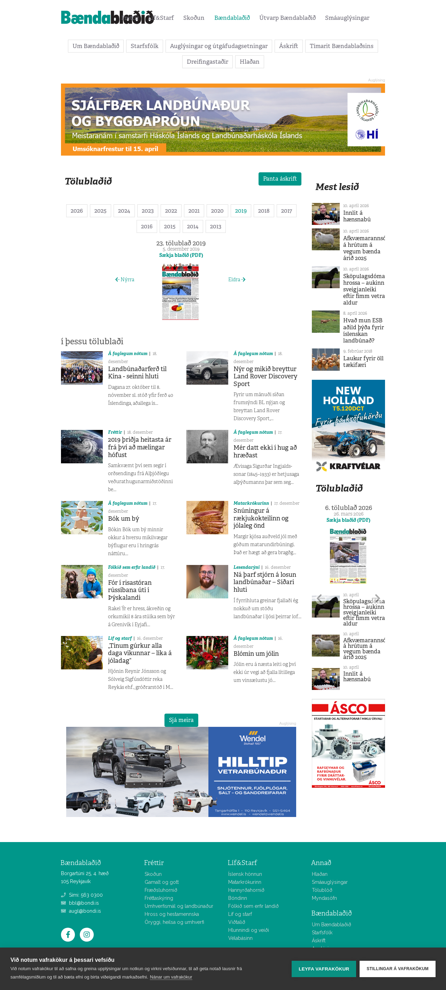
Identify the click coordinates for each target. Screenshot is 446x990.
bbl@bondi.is (80, 903)
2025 (100, 210)
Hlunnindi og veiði (248, 930)
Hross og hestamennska (172, 914)
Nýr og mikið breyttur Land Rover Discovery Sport (265, 376)
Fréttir (130, 18)
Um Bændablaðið (95, 46)
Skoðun (194, 18)
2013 (215, 226)
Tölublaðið (88, 181)
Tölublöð (322, 890)
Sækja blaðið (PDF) (181, 255)
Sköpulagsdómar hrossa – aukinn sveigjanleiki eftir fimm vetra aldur (365, 290)
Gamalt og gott (162, 882)
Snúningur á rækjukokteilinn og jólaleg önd (261, 518)
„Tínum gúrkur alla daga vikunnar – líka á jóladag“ (140, 653)
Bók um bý (123, 518)
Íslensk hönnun (245, 874)
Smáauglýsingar (347, 18)
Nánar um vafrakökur (171, 977)
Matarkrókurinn (251, 503)
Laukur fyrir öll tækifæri (363, 362)
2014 (193, 226)
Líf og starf (120, 638)
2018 (264, 210)
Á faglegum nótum (127, 353)
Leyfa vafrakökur (324, 969)
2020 (217, 210)
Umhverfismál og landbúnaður (179, 906)
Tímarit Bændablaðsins (342, 46)
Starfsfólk (145, 46)
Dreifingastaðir (207, 61)
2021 (194, 210)
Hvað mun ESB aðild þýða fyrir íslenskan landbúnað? (363, 330)
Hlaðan (250, 61)
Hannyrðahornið (246, 890)
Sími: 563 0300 (82, 895)
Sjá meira (181, 720)
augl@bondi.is (81, 911)
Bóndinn (237, 898)
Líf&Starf (161, 18)
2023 (148, 210)
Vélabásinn (240, 938)
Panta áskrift (280, 178)
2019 (241, 210)
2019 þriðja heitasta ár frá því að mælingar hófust (139, 447)
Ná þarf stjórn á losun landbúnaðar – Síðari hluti (264, 582)
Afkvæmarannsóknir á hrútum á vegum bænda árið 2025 (370, 248)
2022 (171, 210)
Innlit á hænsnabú (357, 216)
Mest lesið (337, 187)
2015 (170, 226)
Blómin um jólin (256, 654)
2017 (286, 210)
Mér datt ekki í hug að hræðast (265, 451)
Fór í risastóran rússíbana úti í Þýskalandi (130, 590)
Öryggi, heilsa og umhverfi (174, 922)
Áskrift (288, 46)
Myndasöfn (324, 898)
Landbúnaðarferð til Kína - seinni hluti (137, 373)
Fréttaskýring (159, 898)
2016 (147, 226)
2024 (124, 210)
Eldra (236, 279)
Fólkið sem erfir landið (131, 567)
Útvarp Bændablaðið (287, 18)
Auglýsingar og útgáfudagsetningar (219, 46)
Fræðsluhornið (161, 890)
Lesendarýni (246, 567)
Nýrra (124, 279)
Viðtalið (236, 922)
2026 (77, 210)
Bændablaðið (232, 18)
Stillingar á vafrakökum (398, 968)
